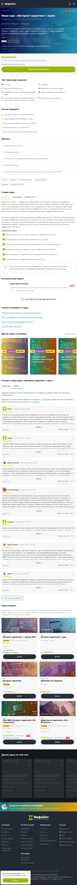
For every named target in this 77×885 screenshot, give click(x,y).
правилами (46, 399)
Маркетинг (13, 180)
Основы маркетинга (26, 180)
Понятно (15, 880)
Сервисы (24, 835)
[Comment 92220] (29, 438)
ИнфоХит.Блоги (26, 848)
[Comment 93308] (28, 574)
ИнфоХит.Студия (27, 838)
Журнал (4, 845)
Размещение (25, 829)
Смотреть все (70, 334)
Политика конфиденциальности (48, 839)
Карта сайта (44, 844)
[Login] (74, 4)
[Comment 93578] (28, 409)
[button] (61, 11)
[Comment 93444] (35, 463)
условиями (36, 402)
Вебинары (5, 842)
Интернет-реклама (40, 180)
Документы (44, 835)
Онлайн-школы (7, 838)
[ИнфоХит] (10, 4)
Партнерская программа (25, 858)
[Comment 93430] (34, 490)
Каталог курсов (7, 829)
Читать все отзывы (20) (12, 598)
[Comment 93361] (33, 544)
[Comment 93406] (29, 522)
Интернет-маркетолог (17, 184)
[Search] (70, 4)
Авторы (4, 835)
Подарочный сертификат (6, 849)
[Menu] (2, 4)
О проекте (43, 829)
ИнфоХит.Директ (27, 845)
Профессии (6, 832)
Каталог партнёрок (27, 863)
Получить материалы (38, 69)
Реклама (24, 832)
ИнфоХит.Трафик (27, 842)
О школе (18, 386)
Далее (19, 656)
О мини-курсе (6, 386)
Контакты (43, 832)
